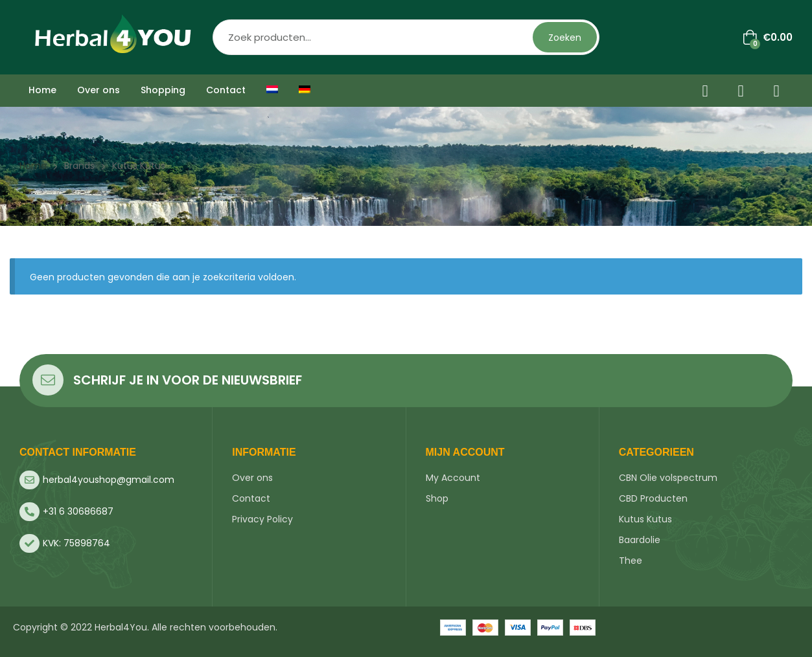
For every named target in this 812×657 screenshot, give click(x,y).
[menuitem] (272, 90)
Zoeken (564, 37)
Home (33, 165)
